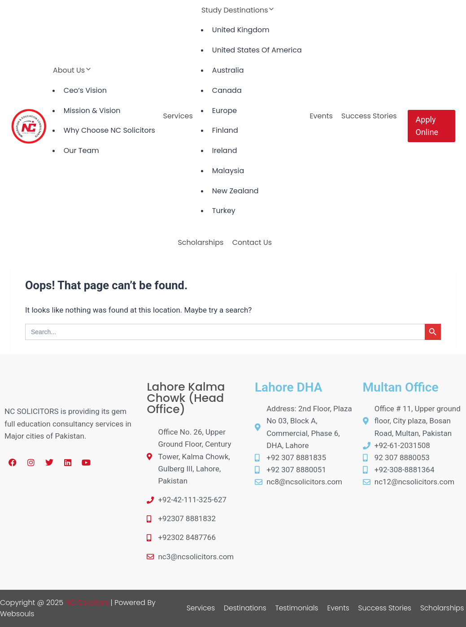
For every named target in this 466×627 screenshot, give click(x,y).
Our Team (81, 150)
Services (178, 116)
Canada (227, 90)
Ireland (224, 150)
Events (321, 116)
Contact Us (252, 242)
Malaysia (228, 170)
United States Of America (257, 50)
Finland (225, 130)
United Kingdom (241, 30)
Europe (224, 110)
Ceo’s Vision (85, 90)
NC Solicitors (87, 602)
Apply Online (427, 126)
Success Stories (369, 116)
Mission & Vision (92, 110)
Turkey (223, 210)
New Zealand (235, 191)
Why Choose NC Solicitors (109, 130)
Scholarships (200, 242)
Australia (228, 70)
